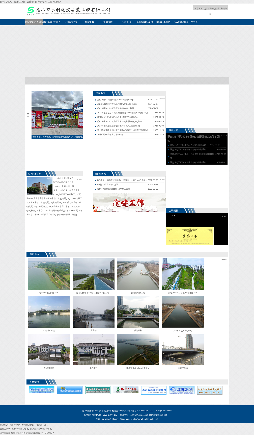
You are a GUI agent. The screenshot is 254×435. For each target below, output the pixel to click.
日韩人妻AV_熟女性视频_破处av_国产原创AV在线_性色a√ (30, 1)
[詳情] (74, 214)
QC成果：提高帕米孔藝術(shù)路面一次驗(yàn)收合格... (122, 180)
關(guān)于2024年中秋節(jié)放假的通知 (188, 145)
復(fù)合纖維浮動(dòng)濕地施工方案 (113, 189)
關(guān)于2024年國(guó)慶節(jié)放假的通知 (193, 138)
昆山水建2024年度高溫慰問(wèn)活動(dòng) (117, 104)
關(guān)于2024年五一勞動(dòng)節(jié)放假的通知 (192, 156)
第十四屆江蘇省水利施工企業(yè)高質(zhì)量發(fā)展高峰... (123, 130)
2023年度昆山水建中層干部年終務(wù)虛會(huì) (118, 126)
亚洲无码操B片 (47, 433)
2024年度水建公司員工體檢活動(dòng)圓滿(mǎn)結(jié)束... (123, 113)
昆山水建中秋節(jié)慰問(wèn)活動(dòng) (115, 99)
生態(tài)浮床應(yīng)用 (107, 184)
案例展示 (107, 22)
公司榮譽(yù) (70, 22)
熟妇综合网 (20, 433)
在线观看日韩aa (33, 433)
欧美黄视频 (5, 433)
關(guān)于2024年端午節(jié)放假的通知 (188, 149)
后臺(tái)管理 (213, 8)
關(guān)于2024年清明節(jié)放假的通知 (188, 162)
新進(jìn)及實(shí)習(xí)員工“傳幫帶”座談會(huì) (118, 117)
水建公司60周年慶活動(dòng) (110, 134)
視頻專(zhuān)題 (144, 22)
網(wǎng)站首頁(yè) (34, 22)
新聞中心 (89, 22)
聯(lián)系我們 (163, 22)
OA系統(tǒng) (200, 8)
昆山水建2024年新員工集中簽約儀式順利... (116, 108)
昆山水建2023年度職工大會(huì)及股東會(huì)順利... (120, 121)
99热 (13, 433)
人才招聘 (126, 22)
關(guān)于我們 (52, 22)
